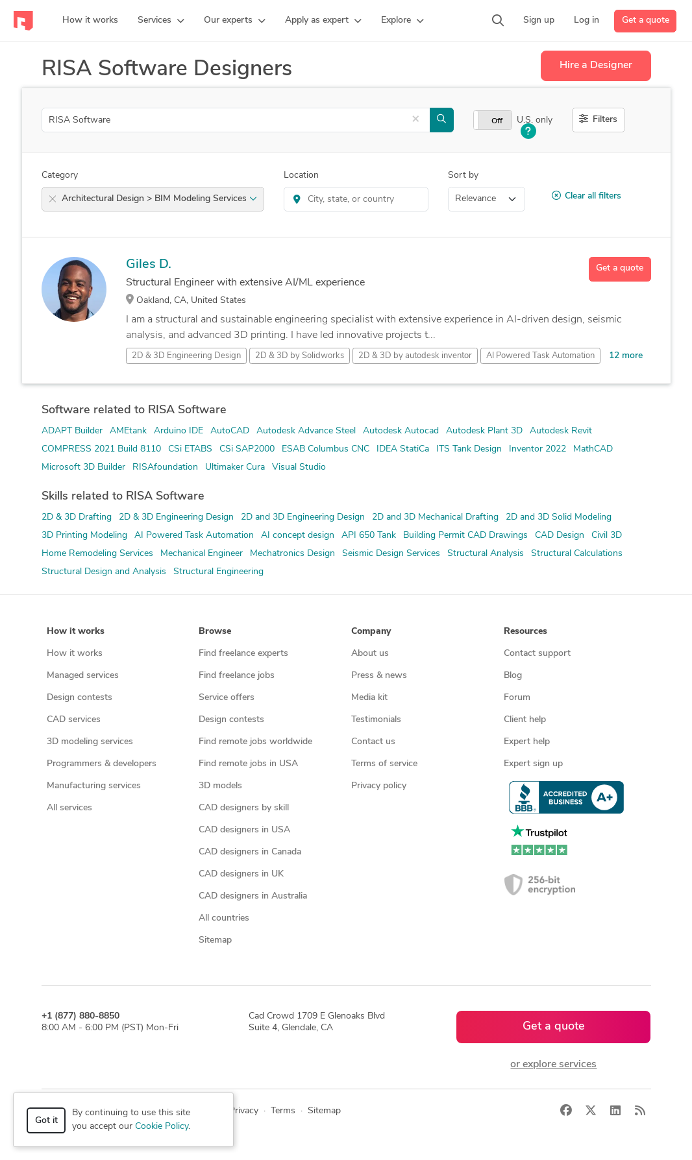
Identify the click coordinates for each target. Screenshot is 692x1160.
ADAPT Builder (72, 431)
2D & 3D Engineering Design (176, 517)
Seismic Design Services (391, 554)
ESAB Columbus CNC (325, 449)
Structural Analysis (485, 554)
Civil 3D (606, 535)
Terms (283, 1111)
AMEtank (128, 431)
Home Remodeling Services (97, 554)
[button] (161, 21)
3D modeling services (90, 742)
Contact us (373, 742)
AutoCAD (229, 431)
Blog (513, 676)
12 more (626, 356)
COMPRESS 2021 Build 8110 (101, 449)
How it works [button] (76, 631)
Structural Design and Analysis (104, 572)
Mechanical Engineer (201, 554)
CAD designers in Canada (250, 852)
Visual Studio (299, 467)
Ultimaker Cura (235, 467)
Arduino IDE (178, 431)
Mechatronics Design (292, 554)
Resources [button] (525, 631)
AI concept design (297, 535)
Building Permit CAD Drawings (465, 535)
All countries (224, 918)
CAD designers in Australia (253, 896)
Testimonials (376, 720)
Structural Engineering (218, 572)
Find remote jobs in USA (248, 764)
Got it (46, 1121)
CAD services (74, 720)
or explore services (553, 1064)
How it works (75, 654)
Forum (517, 698)
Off (496, 121)
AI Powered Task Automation (194, 535)
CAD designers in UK (241, 874)
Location (301, 175)
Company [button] (371, 631)
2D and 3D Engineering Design (303, 517)
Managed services (83, 676)
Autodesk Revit (561, 431)
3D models (220, 786)
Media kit (369, 698)
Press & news (379, 676)
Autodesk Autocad (401, 431)
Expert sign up (533, 764)
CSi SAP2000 (247, 449)
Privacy (243, 1111)
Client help (525, 720)
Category (60, 175)
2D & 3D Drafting (77, 517)
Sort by (463, 175)
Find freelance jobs (237, 676)
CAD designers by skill (244, 808)
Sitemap (215, 940)
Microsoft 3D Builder (83, 467)
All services (69, 808)
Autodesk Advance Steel (306, 431)
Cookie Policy (161, 1126)
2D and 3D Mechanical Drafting (435, 517)
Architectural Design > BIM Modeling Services (159, 199)
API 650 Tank (368, 535)
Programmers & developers (101, 764)
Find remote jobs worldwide (255, 742)
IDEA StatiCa (403, 449)
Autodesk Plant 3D (484, 431)
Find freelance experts (243, 654)
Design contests (79, 698)
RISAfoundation (165, 467)
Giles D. (148, 264)
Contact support (537, 654)
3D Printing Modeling (84, 535)
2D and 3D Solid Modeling (559, 517)
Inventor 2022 (537, 449)
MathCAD (593, 449)
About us (370, 654)
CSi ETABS (190, 449)
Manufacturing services (94, 786)
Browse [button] (215, 631)
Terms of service (384, 764)
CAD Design (559, 535)
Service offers (226, 698)
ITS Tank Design (469, 449)
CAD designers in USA (244, 830)
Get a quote (645, 20)
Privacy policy (378, 786)
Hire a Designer (596, 65)
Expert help (527, 742)
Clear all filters (586, 196)
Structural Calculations (577, 554)
